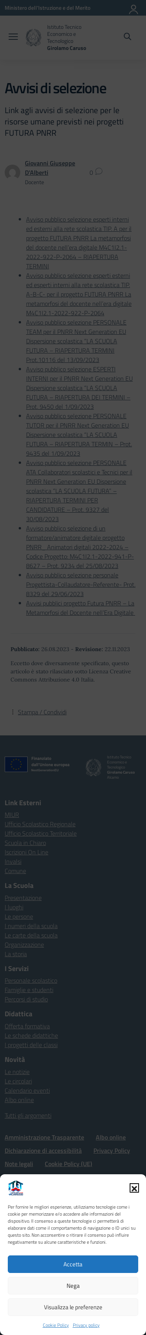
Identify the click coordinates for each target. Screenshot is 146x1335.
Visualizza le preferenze (73, 1307)
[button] (134, 1188)
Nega (73, 1285)
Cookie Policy (56, 1325)
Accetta (73, 1264)
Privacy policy (86, 1325)
